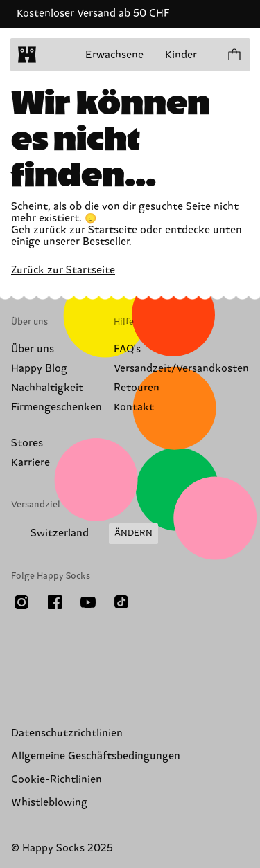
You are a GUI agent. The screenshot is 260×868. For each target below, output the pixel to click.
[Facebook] (54, 602)
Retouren (136, 388)
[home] (27, 54)
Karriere (30, 463)
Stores (27, 443)
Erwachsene (114, 55)
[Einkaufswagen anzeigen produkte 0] (234, 54)
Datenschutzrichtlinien (67, 733)
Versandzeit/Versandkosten (181, 368)
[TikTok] (121, 602)
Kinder (181, 55)
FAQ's (127, 349)
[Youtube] (88, 602)
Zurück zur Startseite (63, 270)
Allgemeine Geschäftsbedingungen (95, 756)
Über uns (32, 349)
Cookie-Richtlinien (56, 780)
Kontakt (134, 407)
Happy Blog (39, 368)
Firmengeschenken (56, 407)
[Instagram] (21, 602)
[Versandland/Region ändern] (84, 533)
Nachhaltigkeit (47, 388)
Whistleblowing (49, 802)
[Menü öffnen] (54, 54)
